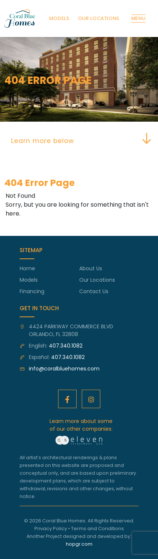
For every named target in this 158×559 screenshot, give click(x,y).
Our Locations (97, 280)
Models (29, 280)
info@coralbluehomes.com (64, 368)
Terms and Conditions (97, 528)
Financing (32, 291)
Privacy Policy (50, 528)
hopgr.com (79, 544)
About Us (90, 268)
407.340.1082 (66, 345)
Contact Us (93, 291)
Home (27, 268)
